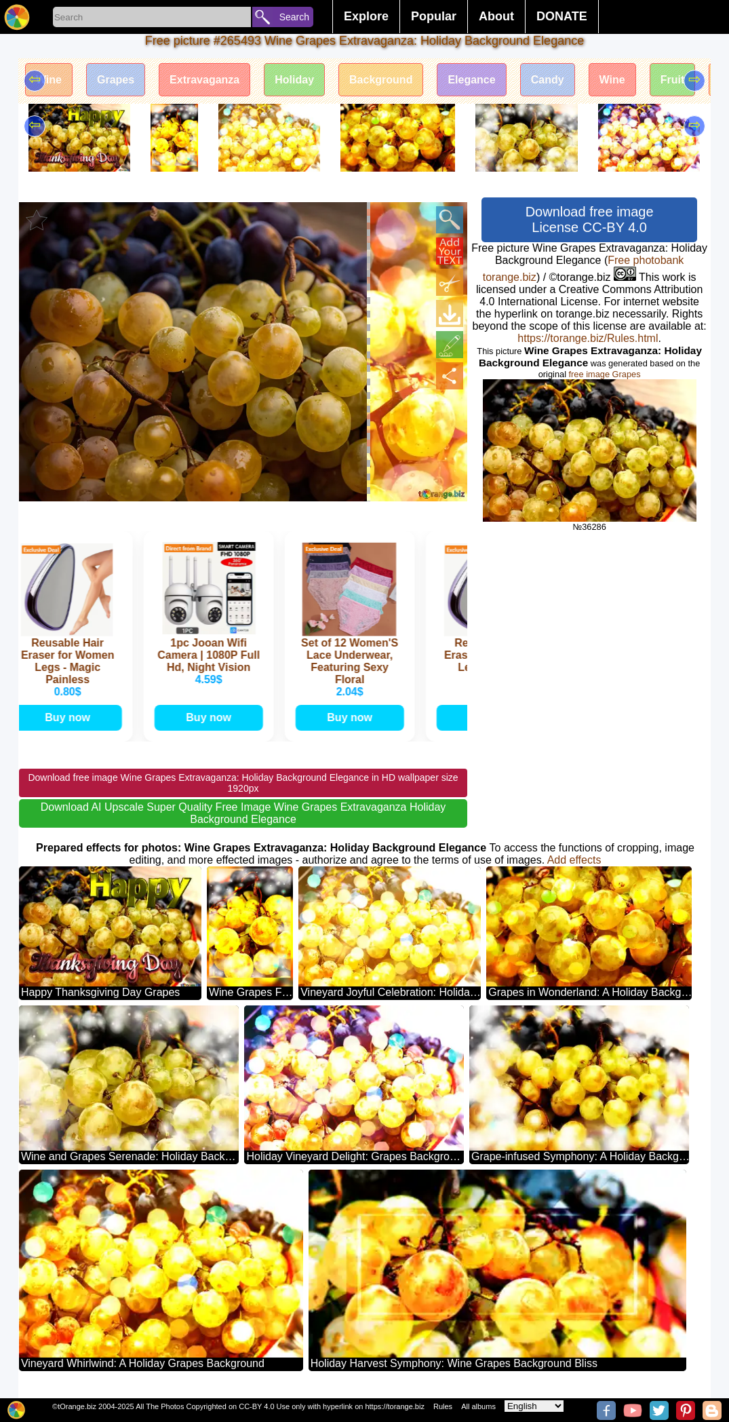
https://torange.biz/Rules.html (587, 338)
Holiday (294, 79)
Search (294, 17)
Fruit (673, 79)
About (496, 16)
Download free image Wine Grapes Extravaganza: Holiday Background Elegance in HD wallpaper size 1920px (243, 783)
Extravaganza (204, 79)
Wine (49, 79)
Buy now (70, 717)
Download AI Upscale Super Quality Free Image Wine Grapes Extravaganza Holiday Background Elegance (243, 813)
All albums (478, 1406)
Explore (366, 16)
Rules (442, 1406)
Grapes (115, 79)
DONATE (561, 16)
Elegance (471, 79)
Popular (433, 16)
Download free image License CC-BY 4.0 (590, 219)
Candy (547, 79)
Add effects (574, 860)
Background (380, 79)
